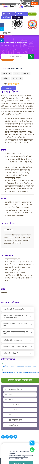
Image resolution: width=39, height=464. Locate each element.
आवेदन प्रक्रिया (14, 405)
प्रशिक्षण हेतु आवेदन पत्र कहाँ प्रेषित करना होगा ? (15, 324)
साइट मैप (33, 1)
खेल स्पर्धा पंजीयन (8, 14)
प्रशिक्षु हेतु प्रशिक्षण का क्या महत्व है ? (13, 340)
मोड (10, 415)
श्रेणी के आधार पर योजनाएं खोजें (14, 56)
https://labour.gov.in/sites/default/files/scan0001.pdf (19, 366)
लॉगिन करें (6, 17)
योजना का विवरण (15, 389)
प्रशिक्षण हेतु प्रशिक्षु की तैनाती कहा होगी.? (15, 347)
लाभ (10, 394)
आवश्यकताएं (13, 410)
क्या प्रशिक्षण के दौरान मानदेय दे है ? (13, 309)
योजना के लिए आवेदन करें (20, 380)
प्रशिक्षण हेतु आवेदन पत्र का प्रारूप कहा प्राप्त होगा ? (15, 333)
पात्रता (11, 399)
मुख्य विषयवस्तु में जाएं (10, 1)
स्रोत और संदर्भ (14, 425)
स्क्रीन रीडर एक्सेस (23, 1)
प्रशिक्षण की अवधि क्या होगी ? (11, 353)
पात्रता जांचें (9, 88)
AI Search (22, 14)
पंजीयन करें (32, 14)
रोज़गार (7, 45)
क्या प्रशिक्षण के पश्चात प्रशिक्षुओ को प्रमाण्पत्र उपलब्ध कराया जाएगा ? (15, 316)
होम (2, 45)
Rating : (4, 84)
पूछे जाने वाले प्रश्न (15, 420)
